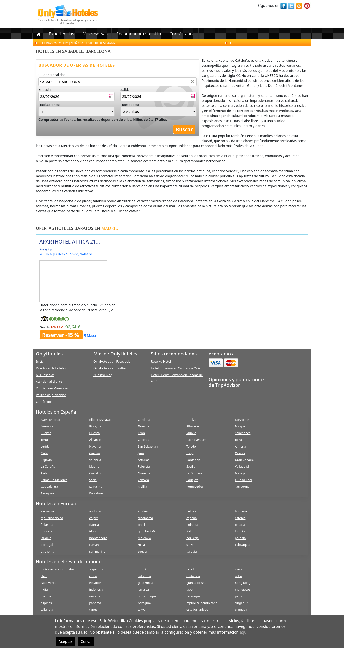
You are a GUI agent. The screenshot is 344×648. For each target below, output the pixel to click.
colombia (144, 576)
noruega (192, 538)
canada (240, 569)
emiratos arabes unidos (57, 569)
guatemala (145, 583)
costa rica (193, 576)
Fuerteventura (196, 440)
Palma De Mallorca (54, 480)
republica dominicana (201, 603)
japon (190, 589)
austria (143, 511)
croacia (240, 524)
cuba (238, 576)
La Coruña (48, 466)
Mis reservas (95, 34)
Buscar (184, 129)
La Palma (95, 486)
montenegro (98, 538)
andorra (95, 511)
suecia (142, 551)
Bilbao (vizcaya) (100, 419)
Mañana (77, 43)
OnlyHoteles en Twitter (109, 368)
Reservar (61, 335)
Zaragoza (47, 493)
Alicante (95, 440)
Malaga (240, 473)
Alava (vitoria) (50, 419)
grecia (142, 524)
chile (44, 576)
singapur (241, 603)
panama (95, 603)
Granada (144, 473)
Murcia (191, 433)
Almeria (240, 446)
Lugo (190, 453)
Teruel (45, 440)
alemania (47, 511)
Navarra (95, 446)
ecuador (95, 583)
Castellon (95, 473)
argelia (143, 569)
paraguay (144, 603)
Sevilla (190, 466)
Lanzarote (242, 419)
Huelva (191, 419)
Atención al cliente (49, 381)
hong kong (242, 583)
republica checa (52, 518)
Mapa (90, 335)
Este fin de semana (100, 43)
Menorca (47, 426)
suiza (190, 545)
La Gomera (194, 473)
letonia (240, 531)
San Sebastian (148, 446)
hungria (46, 531)
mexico (46, 596)
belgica (191, 511)
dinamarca (145, 518)
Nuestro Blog (102, 375)
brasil (190, 569)
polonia (240, 538)
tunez (93, 609)
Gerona (94, 453)
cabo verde (48, 583)
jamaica (143, 589)
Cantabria (193, 460)
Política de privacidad (51, 395)
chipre (93, 518)
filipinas (46, 603)
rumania (95, 545)
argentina (96, 569)
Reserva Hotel (161, 361)
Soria (93, 480)
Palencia (144, 466)
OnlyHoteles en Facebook (111, 361)
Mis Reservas (45, 375)
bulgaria (241, 511)
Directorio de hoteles (51, 368)
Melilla (142, 486)
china (93, 576)
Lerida (45, 446)
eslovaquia (242, 545)
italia (189, 531)
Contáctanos (182, 34)
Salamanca (242, 433)
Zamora (143, 480)
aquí (243, 632)
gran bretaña (147, 531)
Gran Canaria (244, 460)
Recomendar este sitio (138, 34)
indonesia (96, 589)
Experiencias (61, 34)
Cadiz (44, 453)
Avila (44, 473)
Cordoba (144, 419)
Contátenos (44, 401)
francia (94, 524)
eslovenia (47, 551)
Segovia (46, 460)
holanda (192, 524)
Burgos (240, 426)
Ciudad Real (243, 480)
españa (191, 518)
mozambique (147, 596)
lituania (46, 538)
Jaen (141, 453)
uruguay (241, 609)
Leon (141, 433)
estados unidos (197, 609)
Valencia (95, 460)
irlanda (94, 531)
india (44, 589)
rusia (141, 545)
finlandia (47, 524)
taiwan (142, 609)
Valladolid (242, 466)
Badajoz (192, 480)
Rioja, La (95, 426)
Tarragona (242, 486)
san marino (97, 551)
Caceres (143, 440)
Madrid (94, 466)
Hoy (65, 43)
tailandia (47, 609)
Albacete (192, 426)
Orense (240, 453)
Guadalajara (49, 486)
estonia (240, 518)
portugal (47, 545)
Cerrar (86, 641)
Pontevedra (194, 486)
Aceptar (65, 641)
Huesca (94, 433)
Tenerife (144, 426)
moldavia (144, 538)
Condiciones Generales (52, 388)
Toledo (191, 446)
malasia (94, 596)
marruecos (242, 589)
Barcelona (96, 493)
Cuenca (46, 433)
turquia (191, 551)
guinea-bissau (196, 583)
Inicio (40, 361)
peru (238, 596)
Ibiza (238, 440)
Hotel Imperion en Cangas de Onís (175, 368)
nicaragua (193, 596)
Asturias (144, 460)
